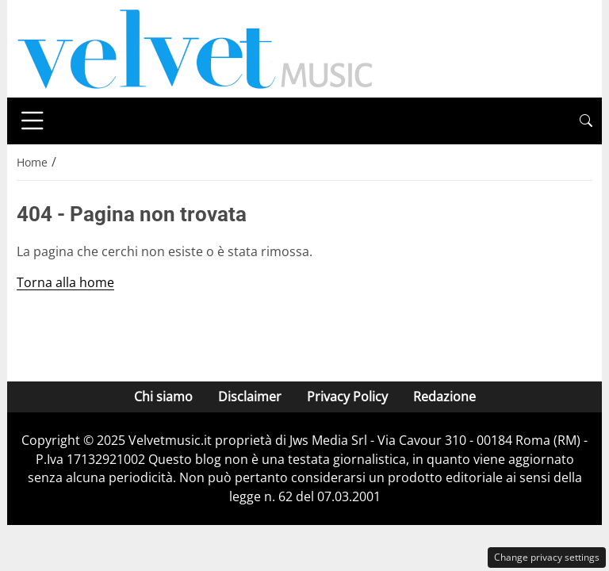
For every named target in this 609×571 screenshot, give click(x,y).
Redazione (444, 396)
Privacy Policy (347, 396)
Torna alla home (65, 282)
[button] (586, 121)
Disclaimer (250, 396)
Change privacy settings (546, 557)
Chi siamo (163, 396)
